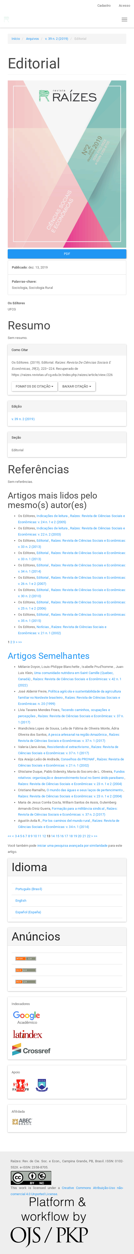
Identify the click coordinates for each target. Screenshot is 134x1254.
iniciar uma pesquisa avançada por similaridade (72, 845)
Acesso (124, 5)
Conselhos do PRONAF (78, 759)
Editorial (43, 540)
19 (75, 836)
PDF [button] (67, 254)
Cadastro (104, 5)
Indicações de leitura (52, 516)
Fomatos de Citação (34, 386)
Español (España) (28, 912)
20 (79, 836)
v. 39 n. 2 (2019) (56, 39)
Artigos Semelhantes (49, 656)
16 (62, 836)
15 (57, 836)
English (20, 900)
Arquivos (32, 39)
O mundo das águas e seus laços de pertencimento (85, 790)
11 (39, 836)
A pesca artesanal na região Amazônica (77, 734)
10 (35, 836)
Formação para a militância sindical (78, 808)
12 (44, 836)
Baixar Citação (76, 386)
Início (16, 39)
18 (71, 836)
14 (53, 836)
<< (9, 836)
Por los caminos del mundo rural (67, 821)
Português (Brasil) (28, 889)
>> (20, 642)
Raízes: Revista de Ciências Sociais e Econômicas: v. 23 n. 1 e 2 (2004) (70, 784)
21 (84, 836)
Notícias (43, 627)
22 (88, 836)
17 (66, 836)
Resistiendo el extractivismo (68, 747)
